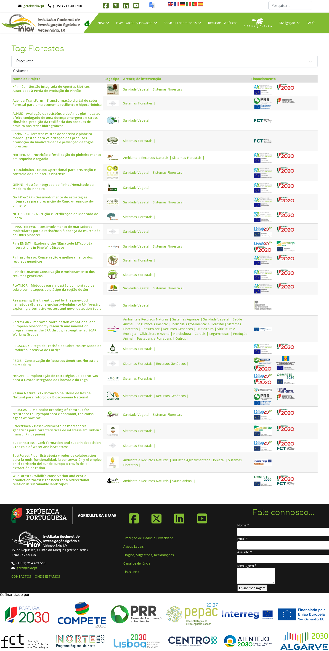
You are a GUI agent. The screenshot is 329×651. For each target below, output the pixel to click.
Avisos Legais (133, 546)
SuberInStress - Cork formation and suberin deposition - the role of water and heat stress (57, 445)
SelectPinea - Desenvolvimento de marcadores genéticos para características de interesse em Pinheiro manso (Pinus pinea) (57, 430)
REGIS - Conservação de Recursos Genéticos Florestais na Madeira (55, 363)
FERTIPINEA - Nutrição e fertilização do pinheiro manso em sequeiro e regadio (57, 157)
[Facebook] (134, 517)
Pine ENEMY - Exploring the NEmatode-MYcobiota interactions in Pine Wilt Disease (52, 245)
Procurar (24, 61)
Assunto (244, 552)
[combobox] (290, 5)
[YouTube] (202, 517)
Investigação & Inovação (134, 23)
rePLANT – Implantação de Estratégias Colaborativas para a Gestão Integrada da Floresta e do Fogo (55, 378)
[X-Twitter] (156, 517)
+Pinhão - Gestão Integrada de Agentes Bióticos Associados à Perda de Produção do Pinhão (51, 89)
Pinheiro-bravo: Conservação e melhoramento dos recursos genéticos (53, 259)
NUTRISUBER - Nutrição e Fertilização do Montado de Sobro (55, 216)
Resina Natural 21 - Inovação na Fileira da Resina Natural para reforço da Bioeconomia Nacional (52, 395)
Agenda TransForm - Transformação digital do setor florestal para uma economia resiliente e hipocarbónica (57, 103)
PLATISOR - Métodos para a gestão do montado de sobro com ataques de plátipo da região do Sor (53, 287)
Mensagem (247, 565)
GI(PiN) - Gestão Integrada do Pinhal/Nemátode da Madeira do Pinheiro (53, 187)
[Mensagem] (256, 576)
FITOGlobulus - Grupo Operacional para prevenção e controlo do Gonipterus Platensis (54, 172)
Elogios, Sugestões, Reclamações (148, 555)
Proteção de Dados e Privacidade (148, 538)
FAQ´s (310, 23)
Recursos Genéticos (222, 23)
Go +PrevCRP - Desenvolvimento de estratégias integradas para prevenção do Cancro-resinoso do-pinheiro (53, 201)
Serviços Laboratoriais (180, 23)
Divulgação (287, 23)
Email (242, 538)
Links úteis (131, 572)
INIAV (100, 23)
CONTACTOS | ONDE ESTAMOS (35, 576)
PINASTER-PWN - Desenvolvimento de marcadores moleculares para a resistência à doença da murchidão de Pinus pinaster (57, 231)
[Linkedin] (179, 517)
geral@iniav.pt (33, 6)
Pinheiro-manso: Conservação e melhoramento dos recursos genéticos (54, 274)
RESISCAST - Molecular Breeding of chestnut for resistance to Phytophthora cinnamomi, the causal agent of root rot (54, 414)
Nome (243, 525)
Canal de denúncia (136, 563)
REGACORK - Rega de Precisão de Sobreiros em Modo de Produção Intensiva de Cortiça (57, 348)
